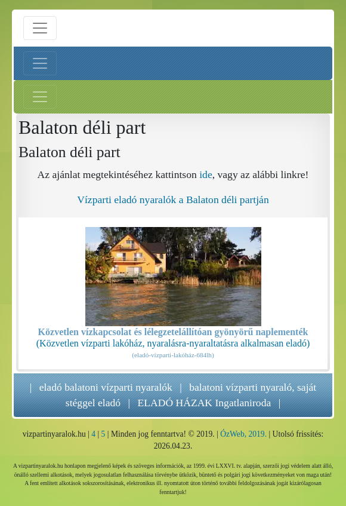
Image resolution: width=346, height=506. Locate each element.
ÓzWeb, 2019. (243, 434)
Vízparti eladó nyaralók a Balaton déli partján (172, 200)
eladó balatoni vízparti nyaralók (105, 387)
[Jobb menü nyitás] (40, 97)
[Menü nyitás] (40, 28)
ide (205, 174)
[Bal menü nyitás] (40, 63)
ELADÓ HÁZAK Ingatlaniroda (204, 403)
